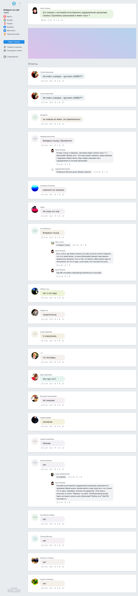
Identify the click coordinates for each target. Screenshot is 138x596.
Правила (10, 590)
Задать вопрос (14, 42)
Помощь (18, 590)
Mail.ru (7, 16)
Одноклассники (11, 34)
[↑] (54, 20)
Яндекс (8, 23)
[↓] (58, 20)
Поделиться (62, 20)
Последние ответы (12, 50)
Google (8, 20)
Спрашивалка (10, 56)
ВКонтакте (9, 30)
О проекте (14, 588)
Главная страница (12, 47)
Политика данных (14, 591)
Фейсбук (8, 27)
